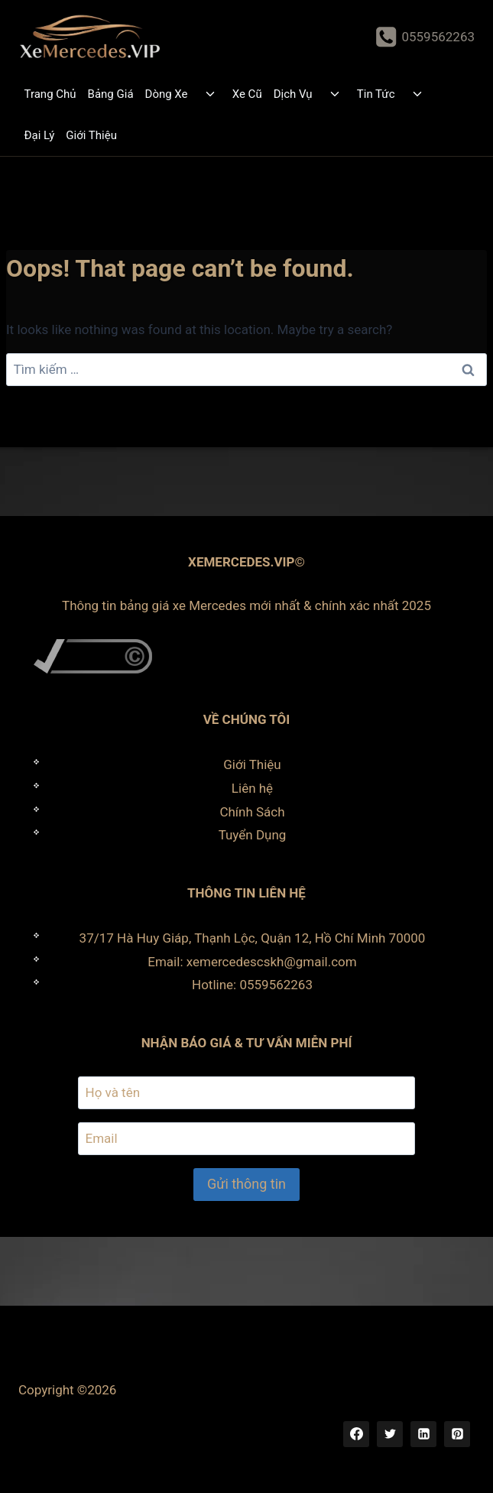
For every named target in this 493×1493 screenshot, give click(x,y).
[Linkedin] (423, 1434)
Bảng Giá (111, 94)
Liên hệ (252, 788)
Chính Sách (251, 812)
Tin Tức (376, 94)
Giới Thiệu (91, 135)
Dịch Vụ (293, 94)
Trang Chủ (50, 94)
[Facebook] (356, 1434)
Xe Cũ (247, 94)
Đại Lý (39, 135)
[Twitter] (390, 1434)
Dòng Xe (166, 94)
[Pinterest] (457, 1434)
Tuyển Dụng (253, 834)
